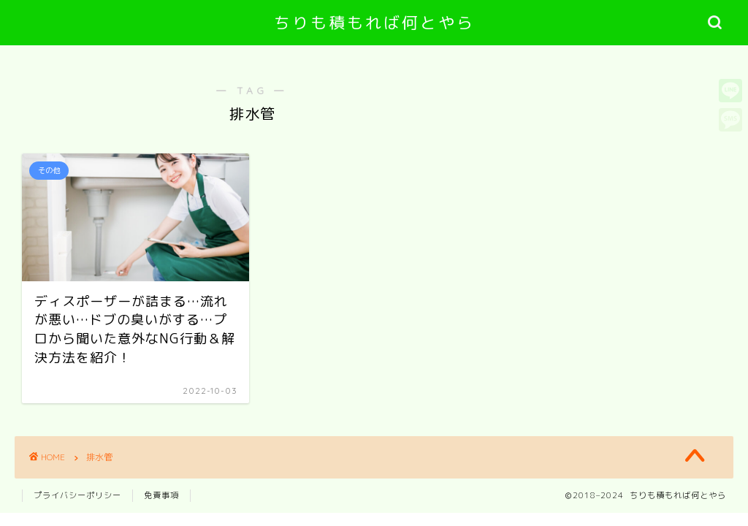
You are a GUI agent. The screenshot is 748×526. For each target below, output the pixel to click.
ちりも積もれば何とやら (374, 22)
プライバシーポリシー (77, 495)
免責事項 (161, 495)
